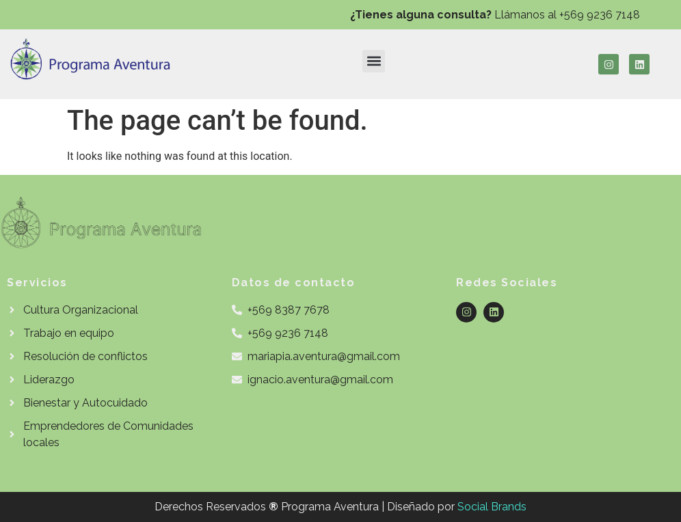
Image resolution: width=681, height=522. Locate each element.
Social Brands (491, 506)
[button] (373, 61)
